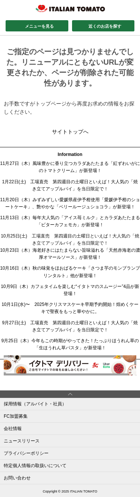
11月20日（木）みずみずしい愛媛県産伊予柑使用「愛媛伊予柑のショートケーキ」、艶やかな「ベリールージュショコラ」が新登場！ (70, 203)
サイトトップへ (70, 132)
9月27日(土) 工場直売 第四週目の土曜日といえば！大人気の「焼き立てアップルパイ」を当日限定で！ (70, 326)
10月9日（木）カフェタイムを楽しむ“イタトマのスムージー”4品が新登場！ (70, 290)
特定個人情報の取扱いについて (35, 465)
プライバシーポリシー (26, 453)
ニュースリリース (22, 441)
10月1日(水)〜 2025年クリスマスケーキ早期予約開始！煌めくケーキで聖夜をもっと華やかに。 (70, 308)
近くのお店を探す (104, 26)
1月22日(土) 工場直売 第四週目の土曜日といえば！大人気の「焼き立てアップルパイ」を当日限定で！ (70, 185)
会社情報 (13, 428)
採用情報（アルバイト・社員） (35, 404)
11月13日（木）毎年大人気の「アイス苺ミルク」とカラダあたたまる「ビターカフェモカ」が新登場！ (70, 221)
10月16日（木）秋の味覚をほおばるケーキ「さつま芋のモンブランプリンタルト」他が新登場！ (70, 272)
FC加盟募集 (16, 416)
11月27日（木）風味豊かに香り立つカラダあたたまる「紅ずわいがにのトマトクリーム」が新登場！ (70, 167)
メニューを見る (39, 26)
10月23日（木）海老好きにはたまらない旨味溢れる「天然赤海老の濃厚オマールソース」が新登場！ (70, 254)
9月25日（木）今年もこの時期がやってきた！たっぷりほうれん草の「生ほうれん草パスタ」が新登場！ (70, 344)
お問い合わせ (17, 478)
